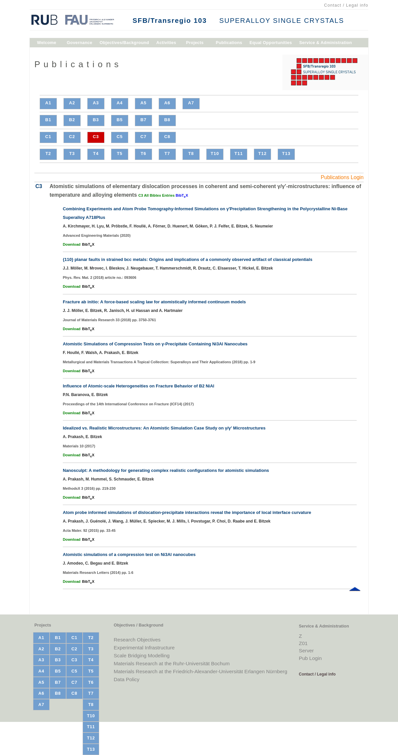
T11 (238, 153)
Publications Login (342, 177)
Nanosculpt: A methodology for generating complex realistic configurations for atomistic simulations (166, 470)
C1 (48, 136)
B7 (143, 119)
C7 (143, 136)
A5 (143, 102)
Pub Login (310, 658)
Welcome (46, 44)
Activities (166, 44)
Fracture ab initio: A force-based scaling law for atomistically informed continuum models (154, 301)
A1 (48, 102)
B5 (120, 119)
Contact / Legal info (346, 5)
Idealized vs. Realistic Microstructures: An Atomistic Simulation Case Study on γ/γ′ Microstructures (164, 428)
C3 (96, 136)
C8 (167, 136)
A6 (167, 102)
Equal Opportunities (271, 44)
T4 (96, 153)
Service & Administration (325, 44)
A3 (96, 102)
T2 (48, 153)
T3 (72, 153)
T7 (167, 153)
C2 (72, 136)
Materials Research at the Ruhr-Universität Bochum (172, 663)
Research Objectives (137, 639)
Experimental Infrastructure (144, 647)
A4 (120, 102)
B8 (167, 119)
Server (306, 650)
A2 (72, 102)
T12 (262, 153)
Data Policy (126, 679)
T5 (119, 153)
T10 (215, 153)
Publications (229, 44)
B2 (72, 119)
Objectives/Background (124, 44)
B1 (48, 119)
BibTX (182, 195)
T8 (191, 153)
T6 (143, 153)
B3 (96, 119)
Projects (195, 44)
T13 (286, 153)
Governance (79, 44)
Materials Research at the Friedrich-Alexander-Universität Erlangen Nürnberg (200, 671)
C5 (120, 136)
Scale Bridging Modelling (142, 655)
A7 (191, 102)
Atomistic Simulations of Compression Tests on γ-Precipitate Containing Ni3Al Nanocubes (155, 343)
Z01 (303, 643)
